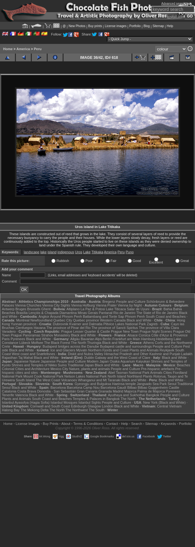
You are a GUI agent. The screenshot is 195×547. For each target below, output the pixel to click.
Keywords (168, 424)
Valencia (21, 395)
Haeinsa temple (124, 384)
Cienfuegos (24, 328)
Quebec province (86, 320)
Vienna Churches (28, 305)
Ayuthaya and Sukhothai (126, 395)
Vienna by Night (130, 305)
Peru (37, 49)
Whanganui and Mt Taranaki (99, 380)
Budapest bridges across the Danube (71, 346)
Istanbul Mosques (63, 402)
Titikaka (97, 252)
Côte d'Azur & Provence (169, 335)
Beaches (183, 365)
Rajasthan (9, 357)
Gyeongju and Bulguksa (93, 384)
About (65, 424)
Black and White (138, 320)
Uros (78, 252)
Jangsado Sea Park (152, 384)
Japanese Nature (27, 361)
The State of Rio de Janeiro (157, 313)
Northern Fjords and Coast (108, 350)
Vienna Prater (106, 305)
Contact (112, 424)
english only (175, 16)
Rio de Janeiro (124, 313)
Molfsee (37, 343)
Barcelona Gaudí (113, 387)
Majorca (130, 391)
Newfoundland (41, 320)
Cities (167, 372)
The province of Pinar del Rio (68, 328)
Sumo (62, 365)
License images (115, 26)
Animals (156, 372)
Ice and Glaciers (62, 350)
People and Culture (130, 301)
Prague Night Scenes (156, 331)
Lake (87, 252)
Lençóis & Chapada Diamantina (53, 313)
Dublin (89, 357)
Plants (148, 376)
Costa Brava (26, 391)
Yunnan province (23, 324)
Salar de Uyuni (138, 309)
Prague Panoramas (25, 335)
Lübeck (24, 343)
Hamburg (148, 339)
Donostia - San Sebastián (56, 391)
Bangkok (152, 395)
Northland (134, 376)
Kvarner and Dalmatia (85, 324)
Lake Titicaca (116, 309)
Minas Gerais (88, 313)
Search (136, 424)
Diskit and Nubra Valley (85, 354)
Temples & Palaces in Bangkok (96, 399)
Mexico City (59, 369)
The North (78, 343)
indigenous (65, 252)
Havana (39, 328)
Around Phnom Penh (66, 316)
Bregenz (108, 301)
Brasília (22, 313)
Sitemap (158, 26)
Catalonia (9, 391)
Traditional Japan (81, 365)
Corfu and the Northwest (173, 343)
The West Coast (48, 380)
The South (97, 410)
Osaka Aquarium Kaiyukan (130, 361)
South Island (25, 380)
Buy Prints (50, 424)
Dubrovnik (61, 324)
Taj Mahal (25, 357)
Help (170, 26)
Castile (174, 387)
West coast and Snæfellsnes (33, 354)
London (107, 406)
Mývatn (81, 350)
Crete (6, 346)
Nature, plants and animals (89, 369)
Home (8, 49)
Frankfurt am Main (126, 339)
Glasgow (94, 406)
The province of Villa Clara (159, 328)
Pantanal (105, 313)
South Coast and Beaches (166, 316)
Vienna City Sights (56, 305)
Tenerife (8, 395)
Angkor (43, 316)
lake (43, 252)
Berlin (107, 339)
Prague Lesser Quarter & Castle (85, 331)
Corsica (144, 335)
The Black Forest (57, 343)
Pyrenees (18, 339)
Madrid (118, 391)
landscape (31, 252)
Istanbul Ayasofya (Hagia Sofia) (26, 402)
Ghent (46, 309)
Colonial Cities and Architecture (26, 369)
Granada (105, 391)
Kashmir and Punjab (164, 354)
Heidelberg (164, 339)
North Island (116, 376)
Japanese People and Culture (63, 361)
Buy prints (95, 26)
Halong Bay (11, 410)
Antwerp (8, 309)
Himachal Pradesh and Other (126, 354)
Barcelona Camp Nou (83, 387)
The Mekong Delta (35, 410)
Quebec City (62, 320)
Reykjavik (166, 350)
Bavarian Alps (91, 339)
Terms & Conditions (88, 424)
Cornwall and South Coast (50, 406)
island (52, 252)
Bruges (20, 309)
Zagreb (152, 324)
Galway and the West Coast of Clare (122, 357)
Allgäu (75, 339)
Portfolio (135, 26)
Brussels (33, 309)
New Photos (77, 26)
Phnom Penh (135, 316)
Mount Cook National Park (43, 376)
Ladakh (187, 354)
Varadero (9, 331)
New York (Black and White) (164, 402)
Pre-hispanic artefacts (157, 369)
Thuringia (94, 343)
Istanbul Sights (89, 402)
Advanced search (173, 3)
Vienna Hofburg (83, 305)
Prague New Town (125, 331)
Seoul (172, 384)
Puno (130, 252)
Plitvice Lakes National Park (124, 324)
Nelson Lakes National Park (85, 376)
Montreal (23, 320)
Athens (148, 343)
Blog (147, 26)
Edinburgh (79, 406)
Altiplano (72, 309)
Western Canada (113, 320)
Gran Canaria (87, 391)
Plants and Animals (144, 350)
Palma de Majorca (151, 391)
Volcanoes (69, 380)
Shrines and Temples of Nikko (34, 365)
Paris (6, 339)
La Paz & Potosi (93, 309)
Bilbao (132, 387)
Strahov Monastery (55, 335)
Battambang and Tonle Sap (103, 316)
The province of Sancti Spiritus (115, 328)
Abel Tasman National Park (128, 372)
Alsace (132, 335)
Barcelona (58, 387)
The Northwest (76, 410)
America (23, 49)
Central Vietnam (169, 406)
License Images (28, 424)
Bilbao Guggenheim (153, 387)
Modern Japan (98, 361)
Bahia (168, 309)
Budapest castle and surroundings (126, 346)
